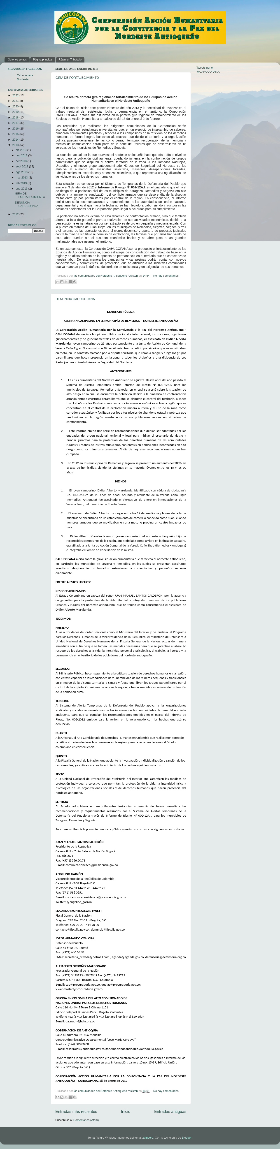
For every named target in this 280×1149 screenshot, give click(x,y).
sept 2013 (22, 166)
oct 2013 (22, 161)
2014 (15, 139)
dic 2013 (21, 150)
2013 (15, 145)
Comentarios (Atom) (86, 1120)
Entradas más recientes (76, 1111)
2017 (15, 123)
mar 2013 (22, 177)
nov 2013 (22, 155)
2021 (15, 100)
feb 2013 (22, 183)
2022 (15, 95)
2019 (15, 112)
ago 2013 (22, 172)
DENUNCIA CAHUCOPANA (75, 299)
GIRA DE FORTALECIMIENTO (77, 77)
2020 (15, 106)
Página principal (42, 59)
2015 (15, 134)
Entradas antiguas (170, 1111)
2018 (15, 117)
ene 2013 (22, 188)
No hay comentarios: (166, 275)
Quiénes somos (17, 59)
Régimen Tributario (70, 59)
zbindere (147, 1137)
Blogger (186, 1137)
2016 (15, 128)
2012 (15, 214)
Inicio (125, 1111)
